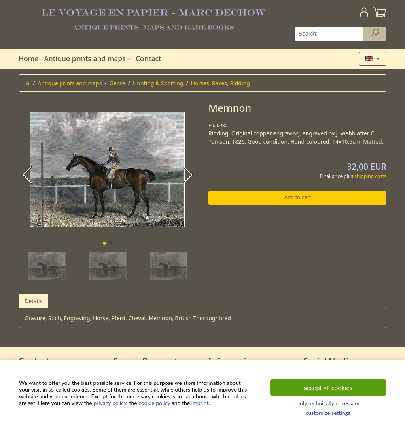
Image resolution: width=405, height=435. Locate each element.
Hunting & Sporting (158, 83)
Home (28, 58)
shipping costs (370, 176)
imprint (200, 402)
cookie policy (154, 402)
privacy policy (109, 402)
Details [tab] (33, 301)
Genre (117, 83)
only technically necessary (328, 403)
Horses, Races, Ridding (220, 83)
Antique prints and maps (88, 58)
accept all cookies (328, 387)
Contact (148, 58)
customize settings (328, 412)
